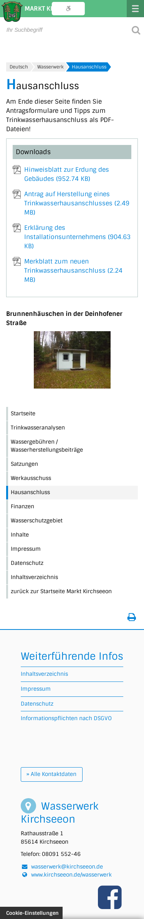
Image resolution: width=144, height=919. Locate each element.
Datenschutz (37, 703)
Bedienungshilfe (68, 8)
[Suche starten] (135, 29)
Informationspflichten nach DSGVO (66, 718)
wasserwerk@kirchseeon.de (67, 866)
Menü (135, 8)
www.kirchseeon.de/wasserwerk (71, 874)
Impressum (36, 688)
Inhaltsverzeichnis (44, 673)
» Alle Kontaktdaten (51, 774)
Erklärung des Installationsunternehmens (77, 237)
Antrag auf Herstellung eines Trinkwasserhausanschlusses (76, 203)
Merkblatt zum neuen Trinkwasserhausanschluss (73, 270)
